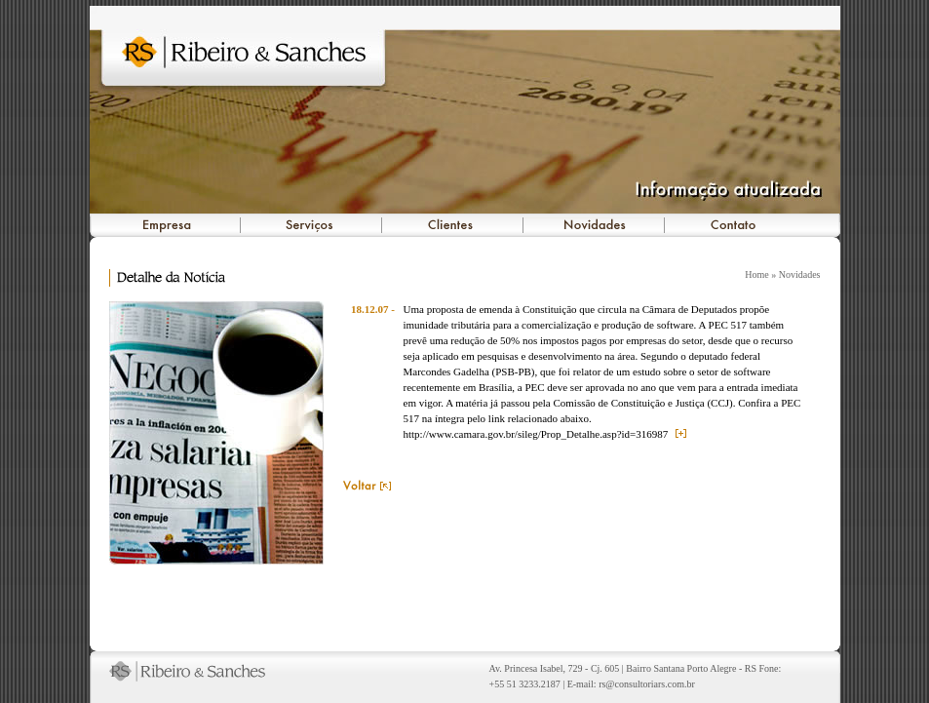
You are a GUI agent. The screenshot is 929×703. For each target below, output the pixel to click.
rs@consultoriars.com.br (647, 684)
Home (756, 274)
